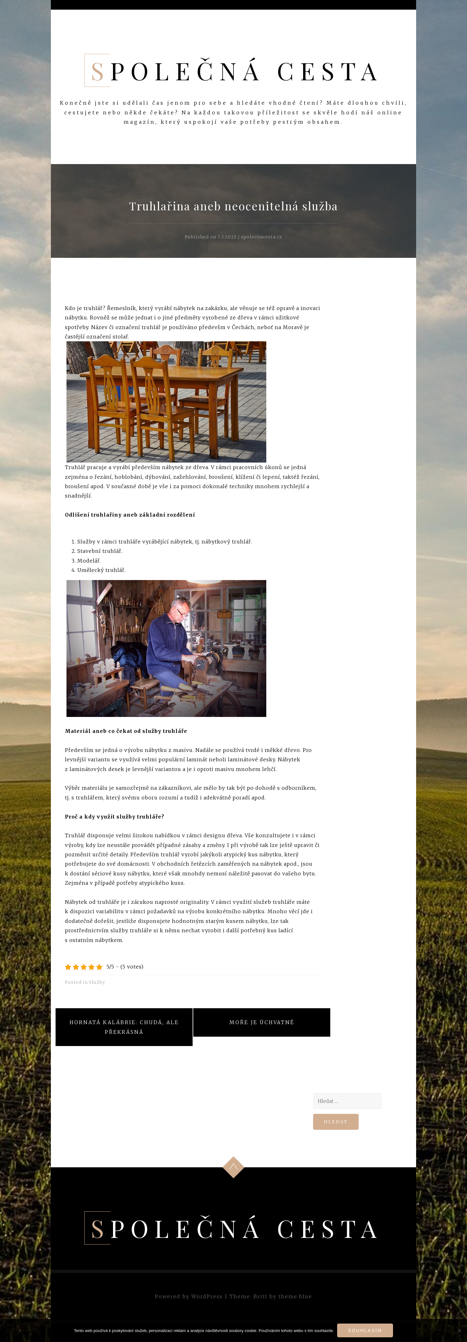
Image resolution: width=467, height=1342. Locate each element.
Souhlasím (365, 1330)
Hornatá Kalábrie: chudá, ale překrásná (124, 1027)
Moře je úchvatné (261, 1022)
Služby (97, 982)
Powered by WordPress (189, 1296)
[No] (459, 1330)
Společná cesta (237, 70)
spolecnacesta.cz (261, 237)
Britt (260, 1296)
